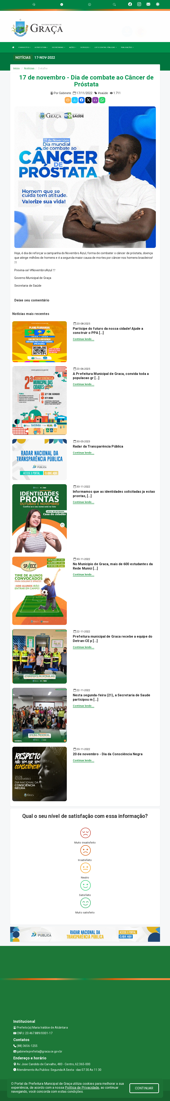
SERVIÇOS (85, 47)
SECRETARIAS (58, 47)
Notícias (29, 68)
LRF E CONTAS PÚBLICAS (105, 47)
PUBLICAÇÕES (127, 47)
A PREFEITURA (41, 47)
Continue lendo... (83, 339)
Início (16, 68)
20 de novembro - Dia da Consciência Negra (108, 754)
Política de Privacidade (82, 1088)
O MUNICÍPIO (25, 47)
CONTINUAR (144, 1088)
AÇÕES (72, 47)
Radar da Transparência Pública (98, 446)
